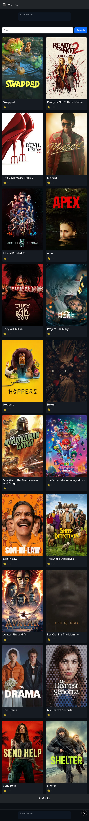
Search (81, 30)
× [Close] (84, 813)
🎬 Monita (10, 4)
